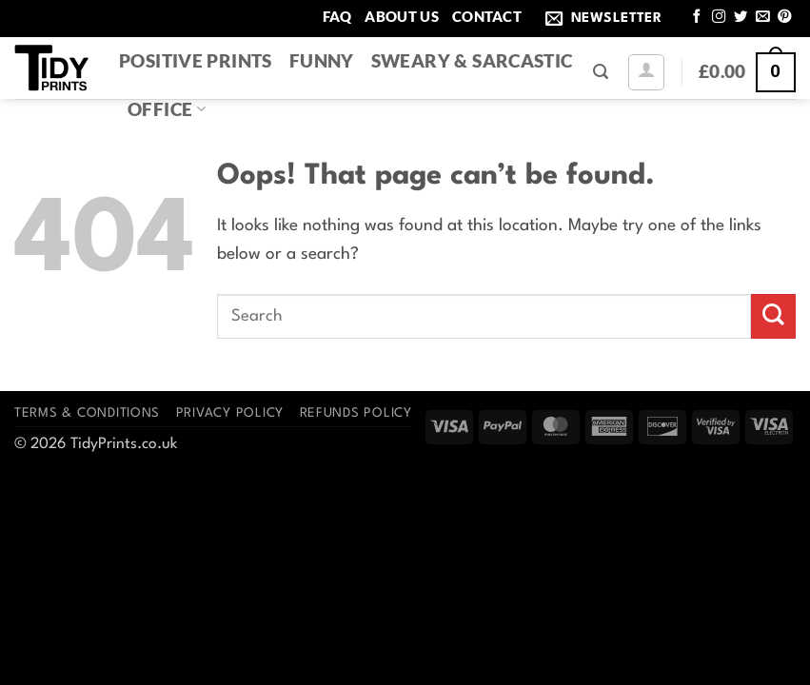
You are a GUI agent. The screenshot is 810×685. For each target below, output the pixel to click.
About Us (401, 16)
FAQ (337, 16)
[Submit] (773, 316)
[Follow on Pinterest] (784, 17)
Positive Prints (195, 60)
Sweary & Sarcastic (472, 60)
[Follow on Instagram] (718, 17)
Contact (487, 16)
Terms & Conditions (87, 413)
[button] (607, 18)
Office (167, 109)
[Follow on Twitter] (740, 17)
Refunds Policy (356, 413)
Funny (321, 60)
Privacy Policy (230, 413)
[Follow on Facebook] (696, 17)
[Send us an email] (762, 17)
